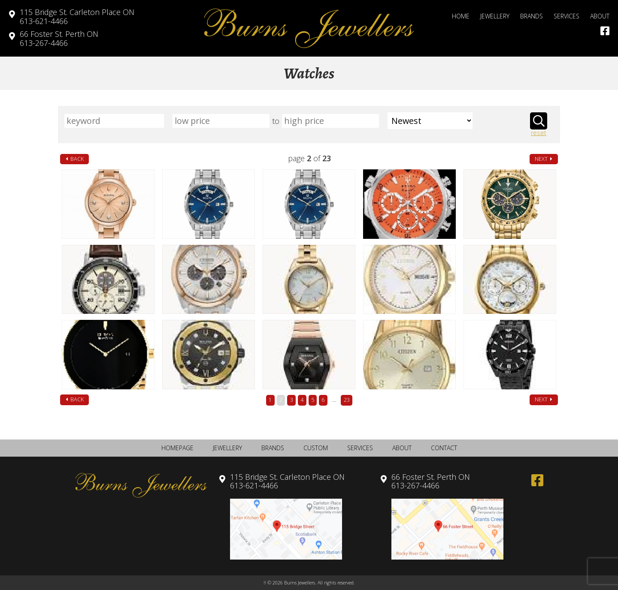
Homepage (177, 448)
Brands (531, 16)
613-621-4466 (77, 16)
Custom (315, 448)
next (543, 159)
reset (538, 133)
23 (347, 399)
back (75, 159)
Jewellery (494, 16)
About (599, 16)
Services (566, 16)
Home (461, 16)
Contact (444, 448)
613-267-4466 (59, 38)
